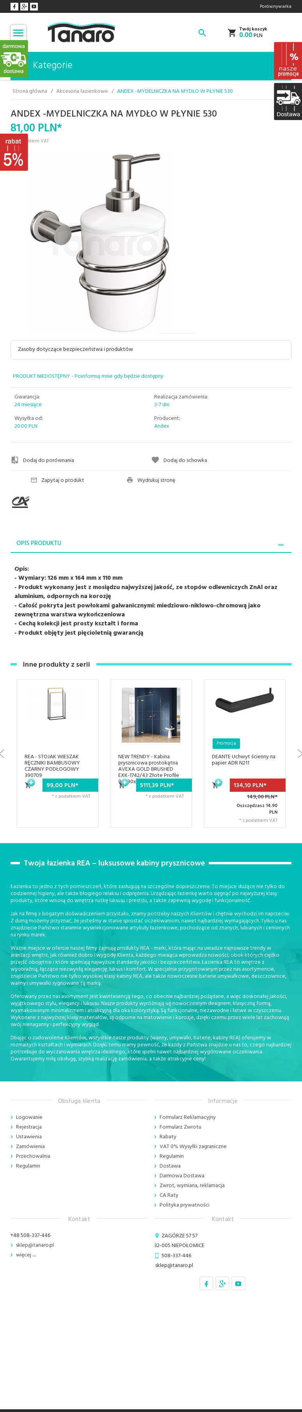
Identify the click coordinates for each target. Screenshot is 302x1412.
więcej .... (26, 1255)
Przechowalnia (33, 1156)
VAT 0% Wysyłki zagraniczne (193, 1146)
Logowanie (29, 1117)
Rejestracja (29, 1127)
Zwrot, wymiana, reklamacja (192, 1185)
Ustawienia (29, 1136)
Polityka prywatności (185, 1205)
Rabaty (168, 1136)
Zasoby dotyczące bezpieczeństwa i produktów (75, 349)
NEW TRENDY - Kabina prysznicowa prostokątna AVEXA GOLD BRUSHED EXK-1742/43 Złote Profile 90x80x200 (148, 769)
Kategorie (45, 66)
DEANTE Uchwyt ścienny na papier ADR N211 (243, 760)
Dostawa (170, 1166)
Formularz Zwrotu (180, 1127)
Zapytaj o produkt (57, 481)
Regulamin (28, 1166)
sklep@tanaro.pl (35, 1245)
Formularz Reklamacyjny (188, 1117)
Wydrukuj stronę (150, 481)
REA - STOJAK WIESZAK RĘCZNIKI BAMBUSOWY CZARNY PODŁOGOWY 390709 (52, 766)
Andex (161, 426)
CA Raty (169, 1195)
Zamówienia (30, 1146)
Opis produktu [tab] (38, 543)
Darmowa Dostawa (182, 1175)
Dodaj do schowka (179, 460)
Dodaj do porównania (42, 460)
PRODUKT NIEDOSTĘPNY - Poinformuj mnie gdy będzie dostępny (88, 376)
